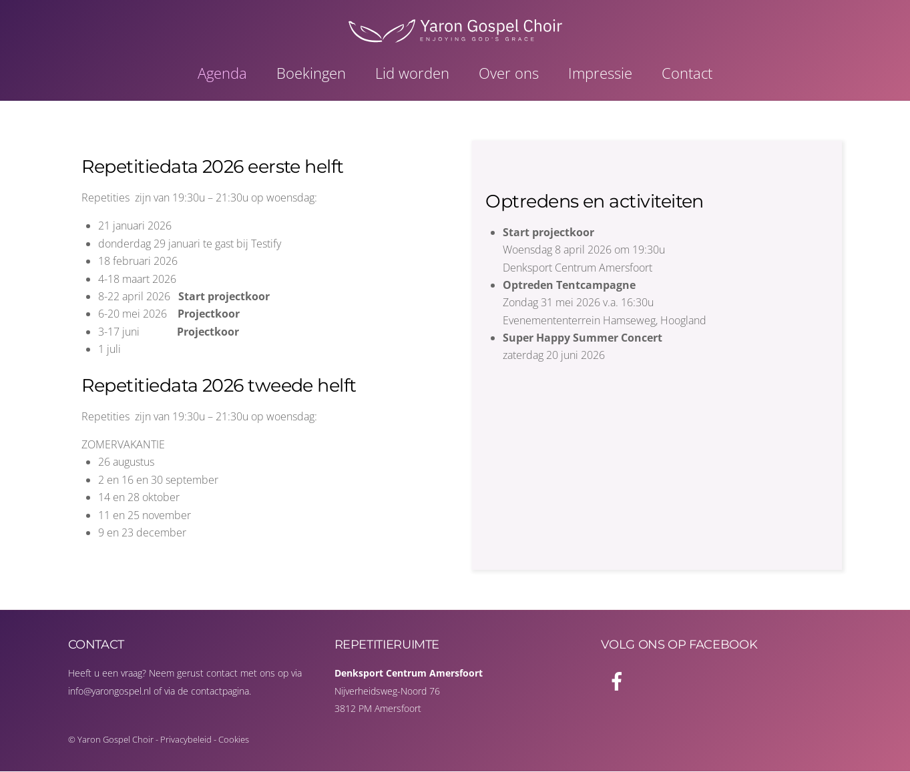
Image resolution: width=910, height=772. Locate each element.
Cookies (233, 740)
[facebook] (619, 680)
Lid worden (412, 73)
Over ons (509, 73)
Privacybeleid (186, 740)
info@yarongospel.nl (109, 691)
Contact (687, 73)
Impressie (600, 73)
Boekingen (311, 73)
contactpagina (220, 691)
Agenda (222, 73)
